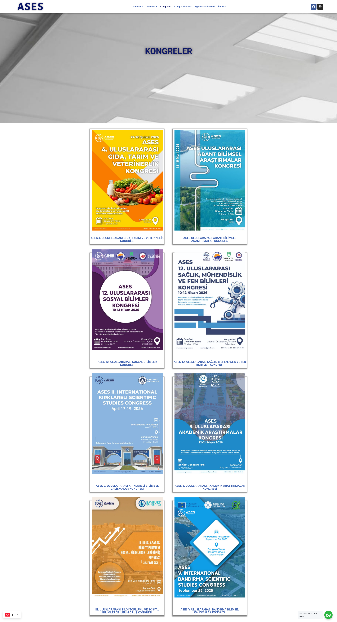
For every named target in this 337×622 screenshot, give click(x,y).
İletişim (222, 6)
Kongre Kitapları (182, 6)
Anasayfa (138, 6)
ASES (30, 6)
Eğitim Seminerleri (205, 6)
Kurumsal (152, 6)
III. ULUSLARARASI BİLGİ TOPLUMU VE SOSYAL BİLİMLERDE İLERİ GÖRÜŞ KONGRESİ (127, 611)
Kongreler (165, 6)
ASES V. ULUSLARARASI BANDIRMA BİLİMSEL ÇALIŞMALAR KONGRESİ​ (210, 611)
